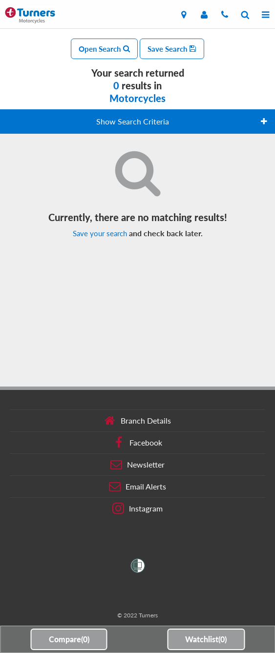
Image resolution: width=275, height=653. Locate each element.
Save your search (100, 233)
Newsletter (137, 464)
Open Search (104, 48)
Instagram (137, 508)
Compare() (69, 639)
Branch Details (137, 421)
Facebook (137, 443)
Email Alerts (137, 486)
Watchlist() (206, 639)
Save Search (172, 48)
